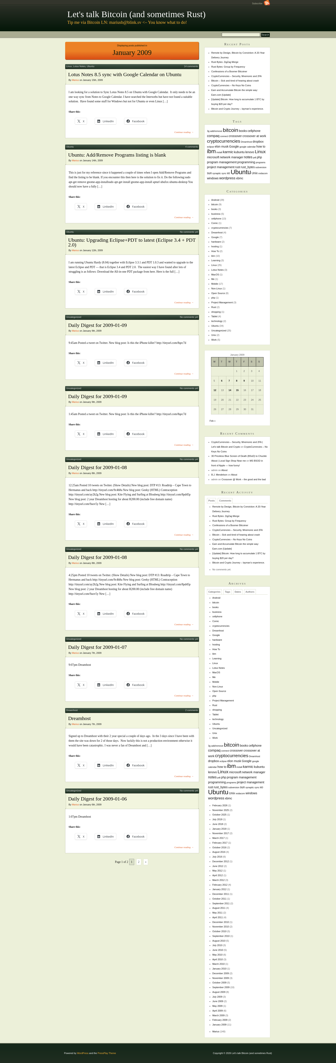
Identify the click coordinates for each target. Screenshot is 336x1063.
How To (215, 251)
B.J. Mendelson (219, 474)
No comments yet (189, 232)
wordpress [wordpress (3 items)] (227, 178)
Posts (211, 501)
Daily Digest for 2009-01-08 (97, 467)
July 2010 (217, 945)
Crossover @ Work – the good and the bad (244, 479)
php (213, 297)
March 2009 (218, 1015)
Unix (213, 335)
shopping (216, 312)
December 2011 (220, 894)
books (214, 209)
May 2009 (217, 1006)
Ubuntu (90, 66)
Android (215, 200)
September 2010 (221, 936)
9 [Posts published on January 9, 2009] (244, 380)
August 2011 (218, 908)
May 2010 (217, 954)
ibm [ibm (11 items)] (211, 151)
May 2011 (217, 912)
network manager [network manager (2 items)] (231, 157)
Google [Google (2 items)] (234, 146)
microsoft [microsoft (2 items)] (213, 157)
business (215, 214)
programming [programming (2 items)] (246, 162)
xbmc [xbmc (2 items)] (239, 178)
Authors (249, 592)
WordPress (82, 1053)
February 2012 (220, 884)
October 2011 (219, 898)
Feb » (213, 421)
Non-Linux (216, 288)
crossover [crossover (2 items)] (235, 136)
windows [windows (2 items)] (213, 178)
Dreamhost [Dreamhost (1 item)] (246, 141)
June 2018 (217, 824)
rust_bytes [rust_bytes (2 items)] (248, 167)
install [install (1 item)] (219, 152)
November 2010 (220, 926)
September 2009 (221, 987)
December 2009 (220, 973)
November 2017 (220, 833)
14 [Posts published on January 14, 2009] (230, 390)
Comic (214, 223)
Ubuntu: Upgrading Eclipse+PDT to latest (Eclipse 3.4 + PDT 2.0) (132, 242)
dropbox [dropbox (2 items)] (258, 141)
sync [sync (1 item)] (224, 173)
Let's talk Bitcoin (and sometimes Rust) (136, 14)
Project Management (222, 302)
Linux (69, 66)
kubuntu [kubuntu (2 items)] (239, 152)
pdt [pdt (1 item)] (254, 157)
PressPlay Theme (107, 1053)
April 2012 (217, 875)
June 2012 (217, 866)
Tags (227, 592)
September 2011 (221, 903)
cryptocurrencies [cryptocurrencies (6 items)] (223, 141)
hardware (216, 241)
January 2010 (219, 968)
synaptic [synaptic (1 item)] (217, 173)
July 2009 (217, 996)
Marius (75, 80)
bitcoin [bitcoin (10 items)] (230, 130)
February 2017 (220, 842)
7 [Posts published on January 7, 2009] (229, 380)
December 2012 (220, 861)
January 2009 (219, 1024)
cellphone (216, 218)
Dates (238, 592)
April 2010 (217, 959)
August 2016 (218, 852)
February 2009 (220, 1020)
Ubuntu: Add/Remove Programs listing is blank (117, 155)
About (224, 470)
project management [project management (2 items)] (220, 167)
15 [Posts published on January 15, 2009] (237, 390)
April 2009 (217, 1010)
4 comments (191, 146)
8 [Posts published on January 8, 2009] (236, 380)
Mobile (214, 283)
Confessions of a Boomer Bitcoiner (229, 71)
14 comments (191, 66)
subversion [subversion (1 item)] (261, 167)
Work (214, 339)
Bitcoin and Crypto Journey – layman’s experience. (237, 108)
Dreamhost (72, 710)
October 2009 (219, 982)
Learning (215, 260)
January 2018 (219, 828)
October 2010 (219, 931)
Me (212, 279)
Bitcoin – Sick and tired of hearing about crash (235, 80)
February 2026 (220, 805)
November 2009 (220, 978)
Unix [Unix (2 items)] (255, 173)
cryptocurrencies (219, 227)
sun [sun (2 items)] (209, 173)
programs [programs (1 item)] (260, 162)
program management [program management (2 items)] (222, 162)
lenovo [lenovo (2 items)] (249, 152)
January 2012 (219, 889)
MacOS (215, 274)
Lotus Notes (79, 66)
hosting (215, 246)
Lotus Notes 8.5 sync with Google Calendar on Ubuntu (125, 74)
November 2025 (220, 810)
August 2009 (218, 992)
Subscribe (261, 3)
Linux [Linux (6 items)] (260, 151)
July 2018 (217, 819)
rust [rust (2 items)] (237, 167)
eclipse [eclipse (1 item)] (210, 146)
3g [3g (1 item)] (208, 131)
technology (217, 321)
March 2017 (218, 838)
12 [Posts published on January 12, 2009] (215, 390)
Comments (225, 501)
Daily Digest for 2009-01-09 (97, 325)
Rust (213, 307)
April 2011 (217, 917)
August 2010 (218, 940)
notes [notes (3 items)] (248, 157)
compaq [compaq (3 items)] (213, 136)
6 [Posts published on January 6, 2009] (221, 380)
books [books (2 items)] (243, 131)
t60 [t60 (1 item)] (228, 173)
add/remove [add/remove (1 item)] (216, 131)
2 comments (191, 710)
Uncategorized (73, 317)
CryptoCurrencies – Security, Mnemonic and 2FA (236, 76)
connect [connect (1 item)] (224, 136)
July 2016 (217, 856)
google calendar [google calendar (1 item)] (248, 146)
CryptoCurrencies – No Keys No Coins (231, 85)
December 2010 (220, 922)
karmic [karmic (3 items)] (228, 152)
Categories (214, 592)
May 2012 (217, 870)
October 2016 (219, 847)
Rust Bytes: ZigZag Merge (224, 62)
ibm (213, 256)
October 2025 (219, 814)
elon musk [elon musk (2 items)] (221, 146)
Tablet (214, 316)
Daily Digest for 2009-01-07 (97, 647)
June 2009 (217, 1001)
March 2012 (218, 880)
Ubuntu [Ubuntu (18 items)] (241, 171)
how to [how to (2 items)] (260, 146)
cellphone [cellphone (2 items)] (254, 131)
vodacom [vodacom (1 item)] (262, 173)
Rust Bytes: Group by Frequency (228, 66)
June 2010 (217, 950)
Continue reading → (184, 132)
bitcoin (214, 204)
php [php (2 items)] (259, 157)
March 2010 (218, 964)
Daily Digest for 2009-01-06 (97, 799)
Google (215, 237)
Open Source (218, 293)
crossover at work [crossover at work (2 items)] (254, 136)
